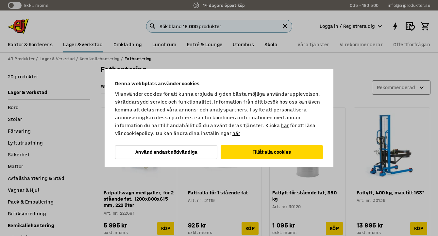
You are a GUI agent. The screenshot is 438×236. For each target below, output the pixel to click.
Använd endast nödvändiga (166, 152)
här (285, 125)
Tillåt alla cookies (272, 152)
